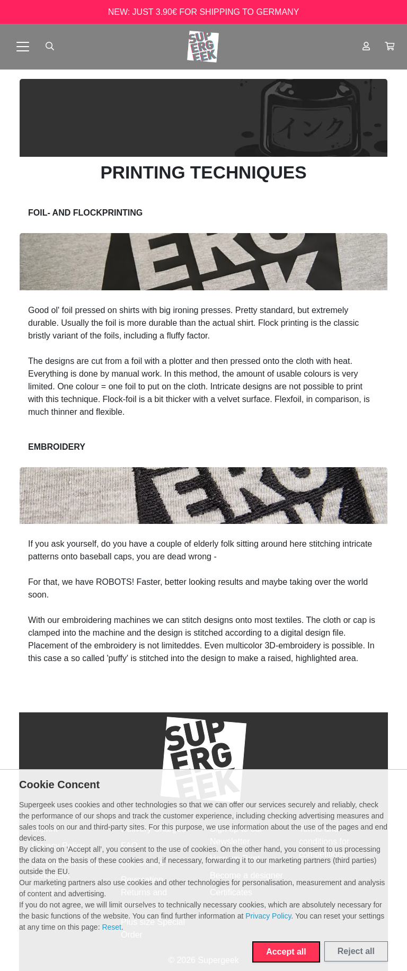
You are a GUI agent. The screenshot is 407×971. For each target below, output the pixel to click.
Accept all (286, 951)
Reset (111, 927)
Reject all (356, 951)
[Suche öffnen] (49, 47)
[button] (389, 46)
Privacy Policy (268, 916)
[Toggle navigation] (22, 47)
